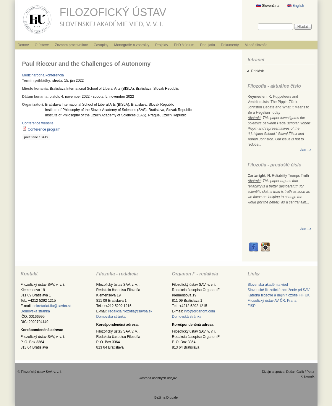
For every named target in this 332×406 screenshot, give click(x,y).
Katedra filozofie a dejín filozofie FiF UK (279, 295)
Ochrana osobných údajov (157, 378)
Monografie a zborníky (131, 45)
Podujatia (207, 45)
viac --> (306, 150)
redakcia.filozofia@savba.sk (130, 311)
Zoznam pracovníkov (71, 45)
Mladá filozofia (256, 45)
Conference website (38, 123)
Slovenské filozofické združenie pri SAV (279, 290)
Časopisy (101, 45)
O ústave (42, 45)
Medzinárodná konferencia (43, 75)
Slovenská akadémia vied (268, 285)
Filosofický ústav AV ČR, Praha (272, 301)
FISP (252, 306)
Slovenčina (267, 6)
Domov (23, 45)
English (295, 6)
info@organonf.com (199, 311)
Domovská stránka (35, 311)
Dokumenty (230, 45)
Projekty (161, 45)
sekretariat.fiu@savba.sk (52, 306)
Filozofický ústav (113, 12)
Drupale (172, 397)
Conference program (44, 129)
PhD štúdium (184, 45)
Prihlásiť (257, 71)
